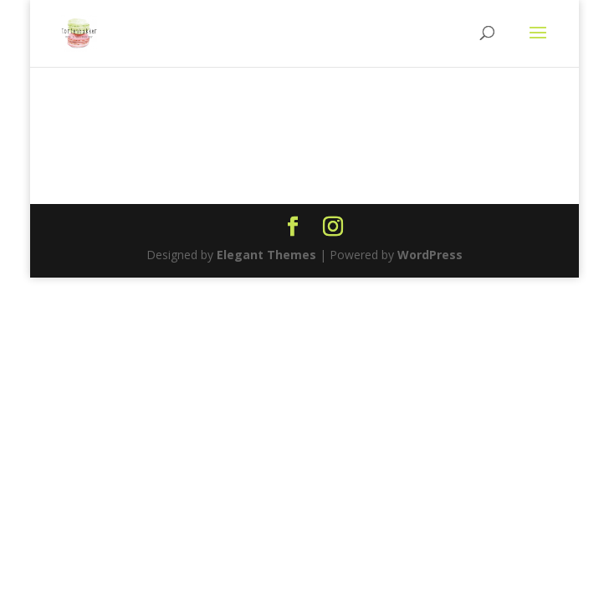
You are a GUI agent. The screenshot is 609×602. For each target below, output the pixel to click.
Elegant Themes (266, 255)
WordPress (430, 255)
